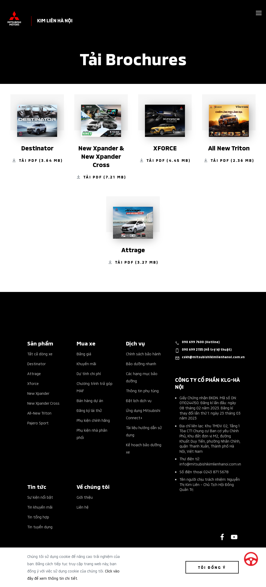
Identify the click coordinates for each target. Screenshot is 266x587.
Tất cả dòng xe (39, 353)
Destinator (36, 363)
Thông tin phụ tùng (142, 390)
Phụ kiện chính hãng (93, 420)
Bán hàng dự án (90, 400)
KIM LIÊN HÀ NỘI (54, 20)
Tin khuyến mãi (39, 506)
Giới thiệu (85, 497)
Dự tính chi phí (89, 373)
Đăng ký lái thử (89, 410)
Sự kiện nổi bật (40, 497)
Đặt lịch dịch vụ (138, 400)
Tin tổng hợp (38, 516)
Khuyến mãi (86, 363)
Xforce (33, 383)
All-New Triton (39, 412)
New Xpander (38, 393)
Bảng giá (84, 353)
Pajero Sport (38, 422)
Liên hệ (83, 506)
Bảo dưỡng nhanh (141, 363)
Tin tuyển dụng (39, 526)
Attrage (34, 373)
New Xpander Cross (43, 403)
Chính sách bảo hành (143, 353)
